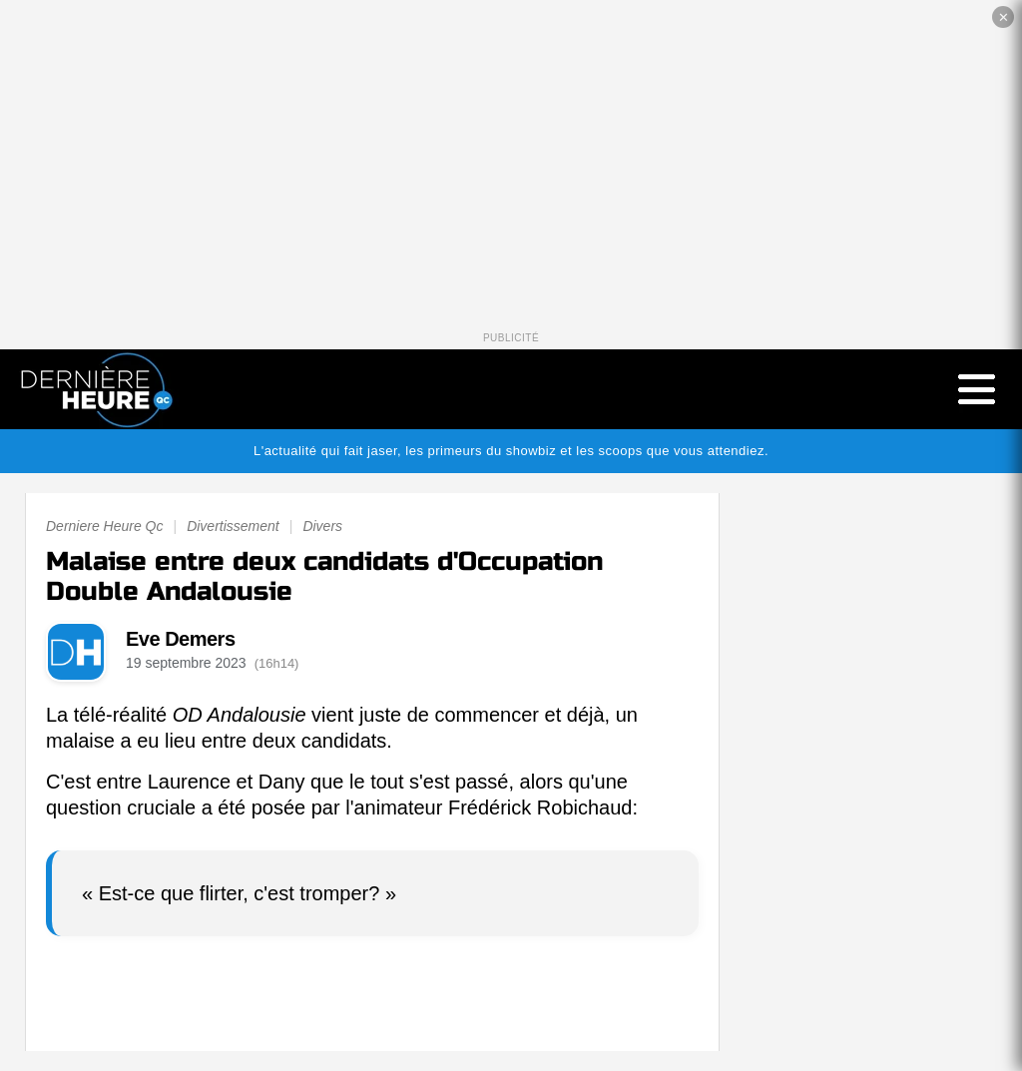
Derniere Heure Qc (105, 526)
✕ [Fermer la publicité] (1003, 17)
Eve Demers (181, 639)
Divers (322, 526)
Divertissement (233, 526)
